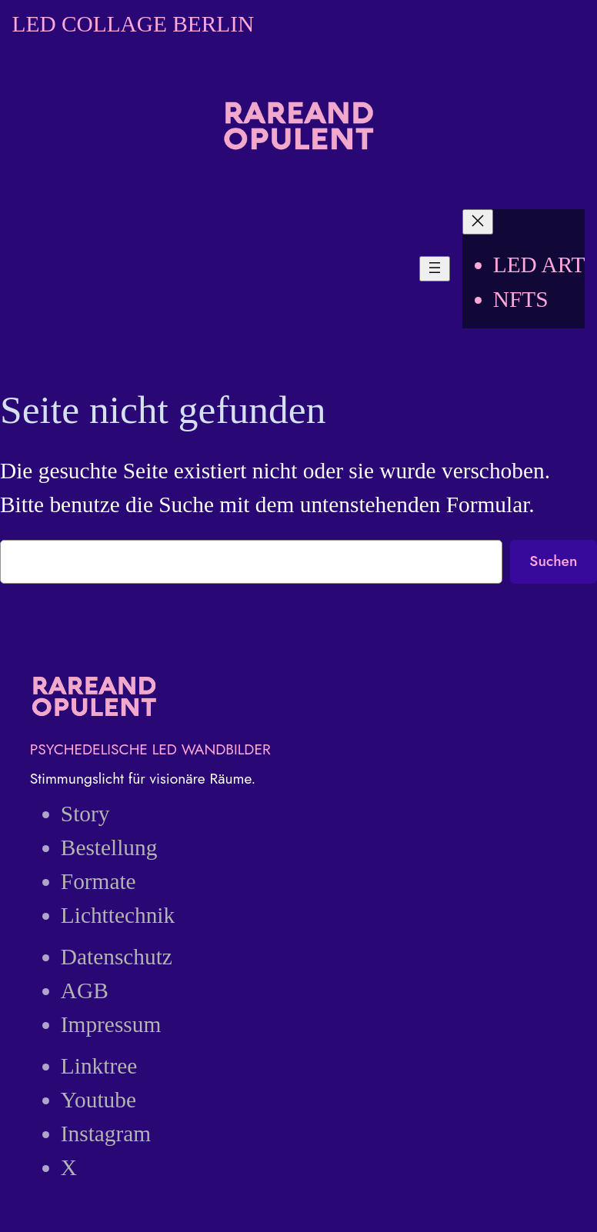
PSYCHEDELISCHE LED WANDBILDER (150, 749)
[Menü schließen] (477, 222)
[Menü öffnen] (434, 268)
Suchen (553, 560)
